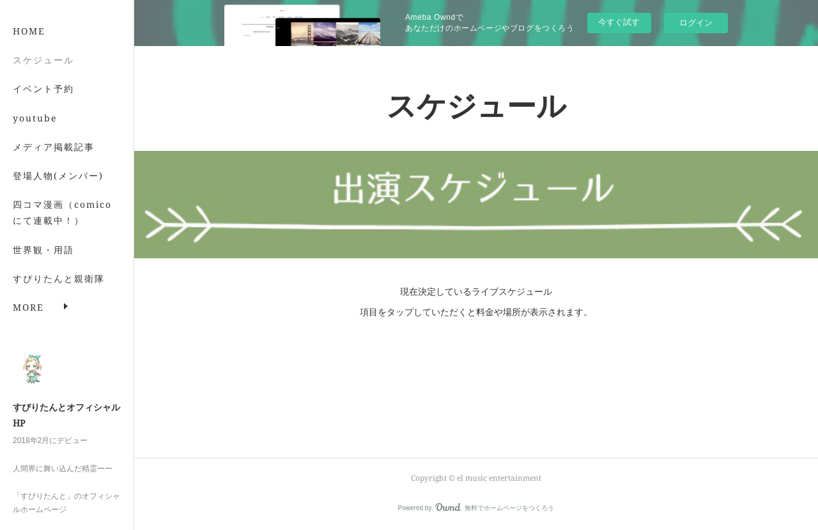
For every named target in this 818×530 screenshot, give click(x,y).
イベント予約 (43, 103)
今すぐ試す (619, 22)
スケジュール (43, 74)
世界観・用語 (43, 264)
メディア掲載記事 (54, 161)
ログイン (696, 22)
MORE (28, 292)
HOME (29, 46)
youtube (35, 132)
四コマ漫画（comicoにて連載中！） (62, 227)
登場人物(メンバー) (58, 190)
